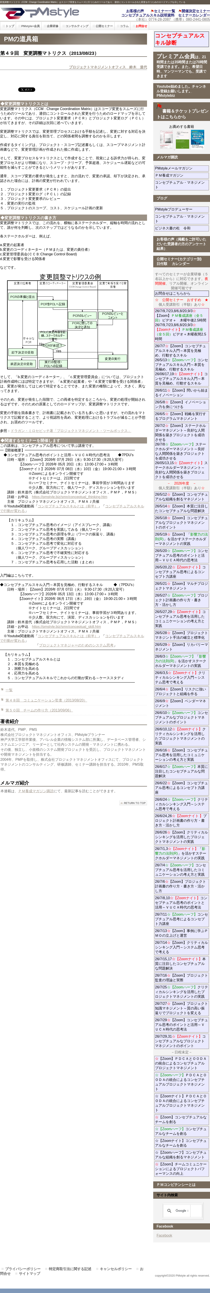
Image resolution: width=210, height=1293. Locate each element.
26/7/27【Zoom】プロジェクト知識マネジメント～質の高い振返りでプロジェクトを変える (181, 1008)
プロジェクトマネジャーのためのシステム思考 (76, 645)
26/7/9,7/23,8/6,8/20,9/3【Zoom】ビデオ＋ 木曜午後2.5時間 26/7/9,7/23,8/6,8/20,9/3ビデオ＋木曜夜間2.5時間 (180, 325)
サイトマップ (29, 1273)
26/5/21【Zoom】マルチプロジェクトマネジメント (181, 586)
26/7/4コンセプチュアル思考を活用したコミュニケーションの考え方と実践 (180, 869)
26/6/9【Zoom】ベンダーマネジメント (180, 703)
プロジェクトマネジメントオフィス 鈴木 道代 (108, 67)
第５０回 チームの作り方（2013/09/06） (39, 710)
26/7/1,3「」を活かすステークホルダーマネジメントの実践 (180, 853)
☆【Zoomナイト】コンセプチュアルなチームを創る (181, 1143)
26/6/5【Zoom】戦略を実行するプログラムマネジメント (180, 416)
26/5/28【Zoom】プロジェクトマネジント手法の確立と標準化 (181, 635)
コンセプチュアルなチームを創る (181, 1131)
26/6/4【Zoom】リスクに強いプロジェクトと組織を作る (182, 691)
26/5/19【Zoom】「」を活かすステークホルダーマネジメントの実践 (181, 539)
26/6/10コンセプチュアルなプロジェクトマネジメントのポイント (181, 717)
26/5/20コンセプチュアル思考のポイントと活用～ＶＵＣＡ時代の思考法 (181, 555)
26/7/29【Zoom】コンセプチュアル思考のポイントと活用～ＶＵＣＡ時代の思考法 (181, 1024)
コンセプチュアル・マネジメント (180, 185)
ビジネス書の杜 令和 (180, 228)
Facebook (164, 1235)
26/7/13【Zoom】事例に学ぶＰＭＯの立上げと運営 (181, 933)
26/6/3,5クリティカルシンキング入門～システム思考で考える (180, 677)
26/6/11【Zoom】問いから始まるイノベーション (181, 392)
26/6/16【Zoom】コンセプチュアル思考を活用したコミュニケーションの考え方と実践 (181, 754)
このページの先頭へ (133, 803)
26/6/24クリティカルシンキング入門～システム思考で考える (181, 804)
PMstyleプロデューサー (182, 209)
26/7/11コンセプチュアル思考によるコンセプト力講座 (181, 919)
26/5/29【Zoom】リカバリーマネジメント (181, 647)
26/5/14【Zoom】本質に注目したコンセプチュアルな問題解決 (181, 508)
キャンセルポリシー (116, 1269)
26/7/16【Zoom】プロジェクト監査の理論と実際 (181, 978)
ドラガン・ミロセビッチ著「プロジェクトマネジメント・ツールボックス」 (71, 431)
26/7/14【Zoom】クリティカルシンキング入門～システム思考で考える (181, 947)
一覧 (9, 690)
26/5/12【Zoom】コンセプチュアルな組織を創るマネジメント (181, 497)
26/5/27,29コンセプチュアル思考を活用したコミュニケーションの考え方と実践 (180, 619)
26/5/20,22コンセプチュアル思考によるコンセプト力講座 (180, 571)
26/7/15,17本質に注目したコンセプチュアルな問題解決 (180, 963)
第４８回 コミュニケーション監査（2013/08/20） (46, 700)
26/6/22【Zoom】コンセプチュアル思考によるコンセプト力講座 (181, 787)
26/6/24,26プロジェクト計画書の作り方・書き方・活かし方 (181, 820)
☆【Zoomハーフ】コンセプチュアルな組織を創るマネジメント (181, 1155)
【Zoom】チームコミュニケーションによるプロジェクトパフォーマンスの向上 (181, 1168)
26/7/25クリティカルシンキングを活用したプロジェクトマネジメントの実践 (181, 991)
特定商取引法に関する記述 (70, 1269)
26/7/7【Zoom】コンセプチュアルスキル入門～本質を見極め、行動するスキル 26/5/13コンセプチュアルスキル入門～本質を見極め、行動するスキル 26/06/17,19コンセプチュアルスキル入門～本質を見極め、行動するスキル (181, 364)
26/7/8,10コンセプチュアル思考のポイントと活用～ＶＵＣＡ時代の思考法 (181, 902)
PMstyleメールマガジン (182, 168)
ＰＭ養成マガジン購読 (36, 791)
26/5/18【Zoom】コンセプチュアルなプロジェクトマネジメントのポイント (181, 522)
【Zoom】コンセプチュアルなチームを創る (181, 1119)
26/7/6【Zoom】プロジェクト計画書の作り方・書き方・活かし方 (180, 886)
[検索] (182, 1211)
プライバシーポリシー (23, 1269)
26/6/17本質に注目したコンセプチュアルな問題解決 (181, 771)
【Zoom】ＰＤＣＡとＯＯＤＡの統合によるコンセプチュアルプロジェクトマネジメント (181, 1063)
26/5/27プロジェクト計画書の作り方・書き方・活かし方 (181, 600)
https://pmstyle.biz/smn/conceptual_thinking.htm (69, 497)
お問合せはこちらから (172, 293)
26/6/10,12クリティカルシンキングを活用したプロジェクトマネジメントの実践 (180, 736)
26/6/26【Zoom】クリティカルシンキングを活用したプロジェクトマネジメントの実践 (181, 837)
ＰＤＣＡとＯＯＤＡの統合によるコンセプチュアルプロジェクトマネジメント (181, 1082)
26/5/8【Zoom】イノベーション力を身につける (180, 404)
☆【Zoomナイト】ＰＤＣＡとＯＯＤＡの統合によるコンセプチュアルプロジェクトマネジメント (181, 1103)
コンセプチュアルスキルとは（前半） (68, 506)
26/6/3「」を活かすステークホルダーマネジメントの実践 (180, 661)
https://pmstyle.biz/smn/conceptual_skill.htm (66, 627)
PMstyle (47, 12)
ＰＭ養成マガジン (182, 175)
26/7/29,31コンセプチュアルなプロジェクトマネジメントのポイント (180, 1041)
